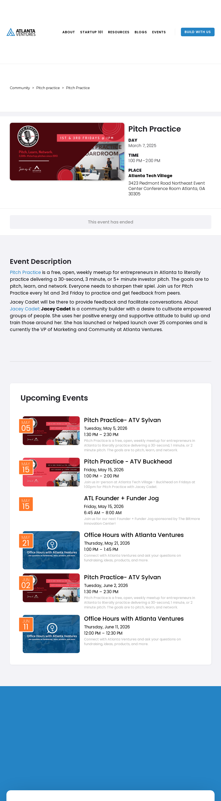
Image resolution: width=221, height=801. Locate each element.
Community (20, 88)
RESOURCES (118, 32)
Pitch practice (48, 88)
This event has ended (110, 222)
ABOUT (68, 32)
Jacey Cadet (24, 309)
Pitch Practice (25, 272)
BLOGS (141, 32)
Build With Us (198, 32)
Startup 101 (91, 32)
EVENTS (159, 32)
